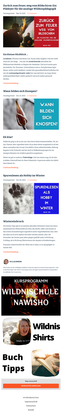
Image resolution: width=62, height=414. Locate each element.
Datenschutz (31, 406)
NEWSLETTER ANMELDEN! (31, 386)
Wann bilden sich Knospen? (20, 91)
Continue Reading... (11, 83)
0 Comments (32, 13)
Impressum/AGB (31, 402)
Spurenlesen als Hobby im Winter (24, 175)
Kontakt (31, 410)
